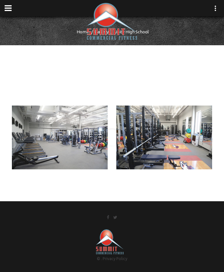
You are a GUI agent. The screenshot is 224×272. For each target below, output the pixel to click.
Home (83, 31)
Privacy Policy (115, 258)
